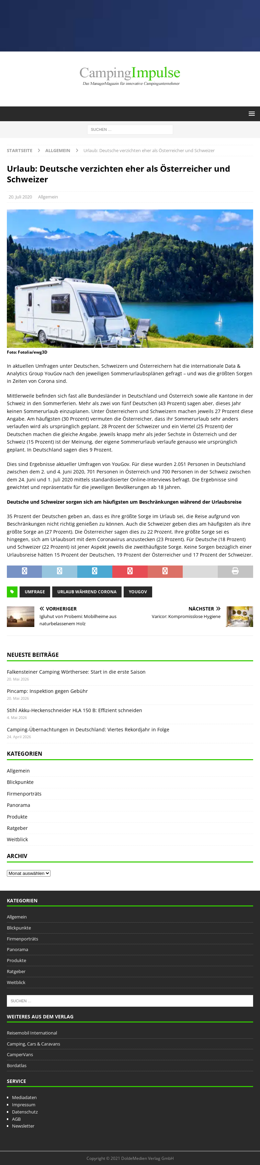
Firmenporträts (24, 793)
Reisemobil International (32, 1033)
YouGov (138, 592)
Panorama (18, 805)
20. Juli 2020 (20, 197)
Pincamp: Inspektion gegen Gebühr (47, 691)
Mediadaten (24, 1097)
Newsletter (23, 1126)
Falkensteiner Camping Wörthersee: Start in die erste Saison (76, 672)
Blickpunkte (20, 782)
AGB (16, 1119)
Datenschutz (25, 1112)
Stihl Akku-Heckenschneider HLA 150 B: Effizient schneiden (74, 710)
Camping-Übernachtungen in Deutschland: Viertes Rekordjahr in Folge (88, 729)
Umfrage (35, 592)
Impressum (23, 1104)
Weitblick (17, 839)
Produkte (17, 816)
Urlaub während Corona (86, 592)
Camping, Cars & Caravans (33, 1044)
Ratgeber (17, 828)
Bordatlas (16, 1065)
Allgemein (48, 197)
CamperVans (20, 1054)
